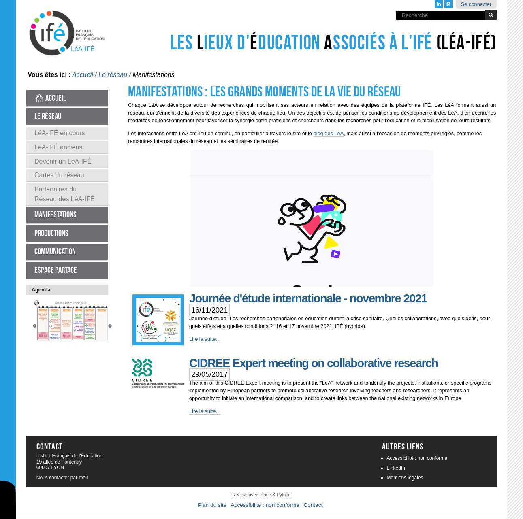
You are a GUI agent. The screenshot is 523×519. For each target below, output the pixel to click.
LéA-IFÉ (83, 48)
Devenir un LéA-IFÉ (63, 161)
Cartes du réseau (59, 175)
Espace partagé (55, 270)
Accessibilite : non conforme (265, 505)
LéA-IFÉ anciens (58, 147)
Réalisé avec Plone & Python (261, 494)
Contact (312, 505)
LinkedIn (396, 468)
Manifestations (55, 215)
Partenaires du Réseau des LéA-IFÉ (64, 194)
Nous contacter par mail (62, 478)
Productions (51, 233)
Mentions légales (405, 478)
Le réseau (112, 74)
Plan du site (212, 505)
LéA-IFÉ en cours (59, 133)
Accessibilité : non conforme (417, 458)
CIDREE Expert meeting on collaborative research (313, 363)
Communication (55, 252)
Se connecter (476, 4)
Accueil (82, 74)
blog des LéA (329, 133)
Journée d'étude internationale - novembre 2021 (308, 298)
